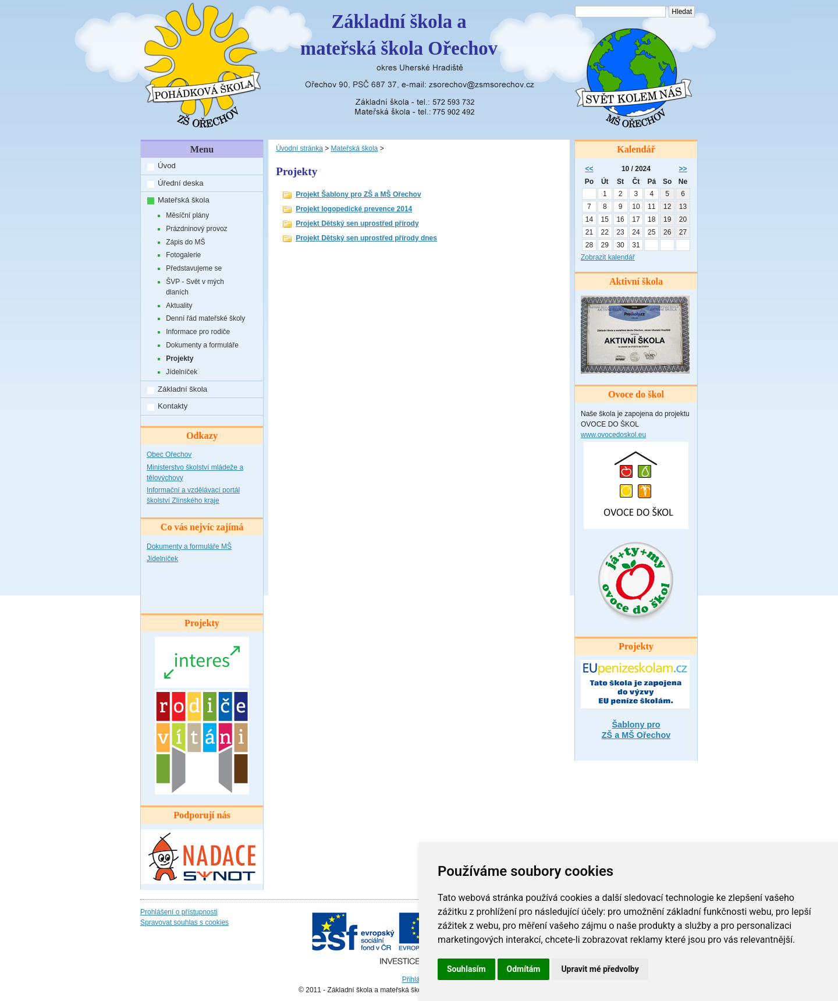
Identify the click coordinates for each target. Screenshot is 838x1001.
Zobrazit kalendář (608, 257)
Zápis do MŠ (185, 242)
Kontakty (172, 406)
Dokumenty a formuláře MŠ (189, 546)
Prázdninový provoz (196, 229)
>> (683, 169)
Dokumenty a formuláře (202, 345)
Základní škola (182, 389)
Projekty (179, 358)
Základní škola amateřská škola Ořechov (399, 35)
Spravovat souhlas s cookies (184, 922)
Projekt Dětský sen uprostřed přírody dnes (366, 238)
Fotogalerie (183, 255)
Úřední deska (180, 183)
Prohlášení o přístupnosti (179, 912)
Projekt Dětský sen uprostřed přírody (357, 223)
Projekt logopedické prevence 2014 (354, 209)
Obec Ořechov (169, 454)
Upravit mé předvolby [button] (599, 969)
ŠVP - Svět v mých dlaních (195, 287)
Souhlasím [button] (466, 969)
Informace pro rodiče (198, 332)
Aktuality (179, 305)
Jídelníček (181, 372)
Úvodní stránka (299, 148)
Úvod (167, 165)
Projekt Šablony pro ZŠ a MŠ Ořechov (358, 194)
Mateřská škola (184, 200)
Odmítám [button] (524, 969)
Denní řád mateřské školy (205, 318)
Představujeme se (194, 268)
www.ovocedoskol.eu (613, 435)
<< (589, 169)
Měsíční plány (187, 215)
